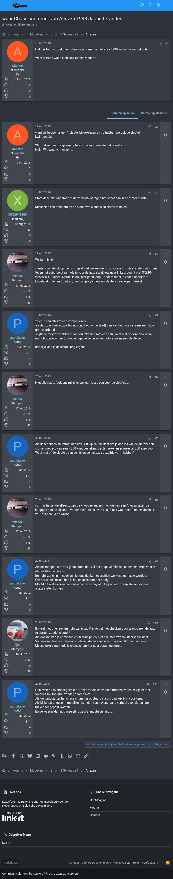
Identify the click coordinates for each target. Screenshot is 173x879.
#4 (156, 254)
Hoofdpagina (98, 800)
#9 (156, 561)
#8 (156, 499)
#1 (167, 43)
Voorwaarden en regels (96, 862)
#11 (155, 684)
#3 (156, 192)
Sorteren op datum (123, 113)
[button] (6, 5)
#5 (156, 315)
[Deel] (161, 43)
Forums (94, 807)
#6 (156, 377)
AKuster (11, 24)
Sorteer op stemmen (154, 113)
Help (136, 862)
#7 (156, 438)
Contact (95, 815)
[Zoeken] (166, 5)
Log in (6, 842)
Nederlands (11, 862)
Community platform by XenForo (40, 873)
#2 (156, 126)
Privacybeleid (122, 862)
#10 (155, 622)
